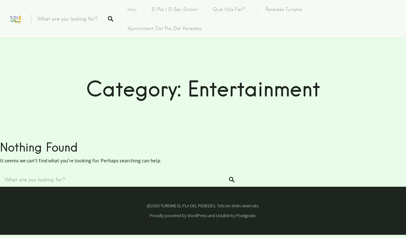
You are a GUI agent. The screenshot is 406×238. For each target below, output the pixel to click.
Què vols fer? (229, 9)
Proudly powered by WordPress (178, 215)
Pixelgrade (245, 215)
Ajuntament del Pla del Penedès (164, 28)
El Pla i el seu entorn (175, 9)
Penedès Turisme (283, 9)
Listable (223, 215)
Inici (132, 9)
